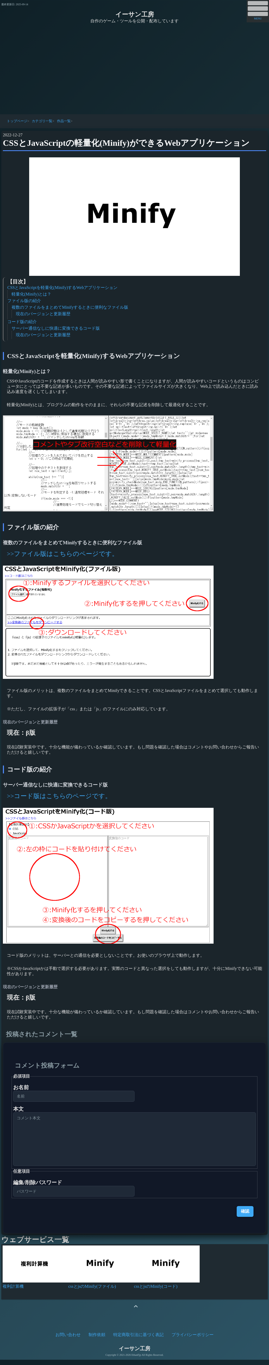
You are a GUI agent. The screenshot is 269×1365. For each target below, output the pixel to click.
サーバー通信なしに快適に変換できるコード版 (56, 328)
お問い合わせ (68, 1340)
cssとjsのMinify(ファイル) (92, 1291)
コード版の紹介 (22, 321)
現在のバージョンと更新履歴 (43, 314)
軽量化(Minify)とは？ (31, 294)
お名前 (21, 1087)
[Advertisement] (134, 69)
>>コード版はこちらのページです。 (59, 796)
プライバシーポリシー (193, 1340)
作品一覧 (64, 121)
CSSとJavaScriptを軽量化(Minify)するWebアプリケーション (62, 287)
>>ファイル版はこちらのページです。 (62, 553)
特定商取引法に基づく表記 (138, 1340)
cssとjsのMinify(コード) (155, 1291)
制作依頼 (97, 1340)
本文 (18, 1109)
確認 (245, 1216)
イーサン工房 (134, 14)
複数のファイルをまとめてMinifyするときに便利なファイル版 (70, 307)
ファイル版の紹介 (24, 300)
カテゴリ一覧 (42, 121)
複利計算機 (13, 1291)
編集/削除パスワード (37, 1188)
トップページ (17, 121)
